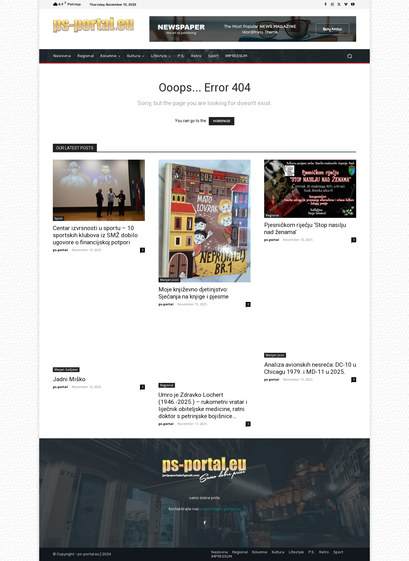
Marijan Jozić (169, 280)
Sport (58, 218)
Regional (272, 215)
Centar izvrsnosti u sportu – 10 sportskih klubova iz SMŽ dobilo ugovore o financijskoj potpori (95, 235)
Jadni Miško (69, 379)
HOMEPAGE (221, 121)
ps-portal (60, 250)
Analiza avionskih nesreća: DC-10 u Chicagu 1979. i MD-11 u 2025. (310, 368)
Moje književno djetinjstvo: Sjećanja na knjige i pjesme (193, 293)
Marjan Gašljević (66, 370)
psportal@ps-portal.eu (220, 509)
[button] (349, 56)
